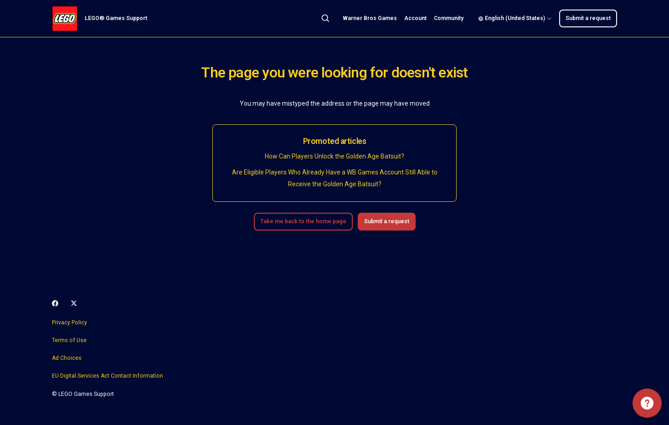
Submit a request (588, 18)
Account (415, 18)
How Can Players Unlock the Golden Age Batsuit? (334, 156)
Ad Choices (67, 358)
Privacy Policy (69, 322)
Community (448, 18)
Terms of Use (69, 340)
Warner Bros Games (370, 18)
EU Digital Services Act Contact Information (107, 376)
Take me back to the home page (303, 221)
